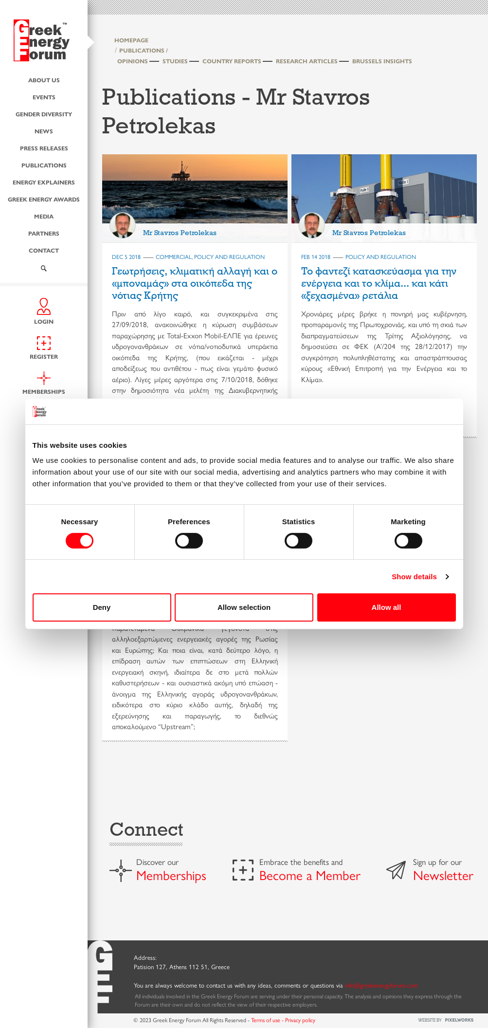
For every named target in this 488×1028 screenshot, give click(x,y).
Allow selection (244, 607)
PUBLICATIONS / (143, 50)
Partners (43, 233)
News (44, 131)
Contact (44, 250)
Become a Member (310, 874)
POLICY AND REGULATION (229, 256)
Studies (175, 60)
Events (44, 96)
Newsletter (443, 874)
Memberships (171, 874)
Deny (102, 607)
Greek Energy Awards (44, 199)
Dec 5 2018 (126, 256)
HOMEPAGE (131, 40)
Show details (414, 576)
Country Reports (231, 60)
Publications (44, 165)
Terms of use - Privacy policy (283, 1019)
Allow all (386, 607)
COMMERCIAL (174, 256)
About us (44, 79)
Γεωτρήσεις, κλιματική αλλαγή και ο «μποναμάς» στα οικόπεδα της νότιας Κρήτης (194, 283)
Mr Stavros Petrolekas (180, 232)
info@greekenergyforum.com (381, 985)
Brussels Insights (382, 60)
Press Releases (44, 148)
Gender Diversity (44, 114)
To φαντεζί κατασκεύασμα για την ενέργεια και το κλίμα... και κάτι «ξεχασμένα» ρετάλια (378, 283)
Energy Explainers (44, 182)
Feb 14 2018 (315, 256)
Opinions (132, 60)
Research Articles (307, 60)
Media (44, 216)
